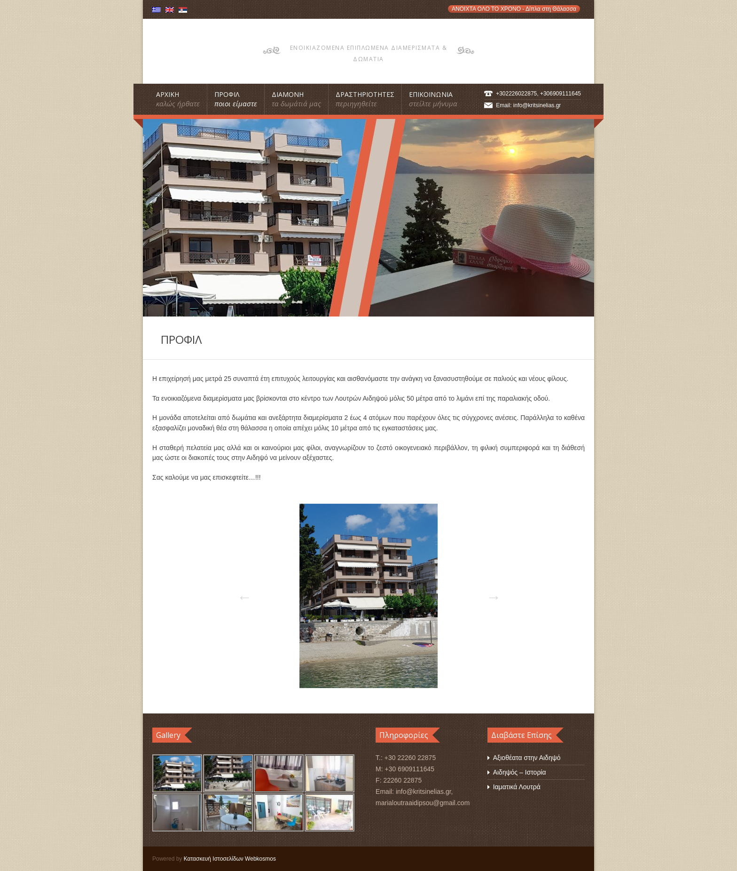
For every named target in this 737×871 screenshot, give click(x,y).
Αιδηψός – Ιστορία (519, 772)
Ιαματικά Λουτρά (517, 787)
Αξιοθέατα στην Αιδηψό (527, 757)
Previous (241, 594)
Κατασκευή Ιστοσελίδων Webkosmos (230, 858)
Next (490, 594)
